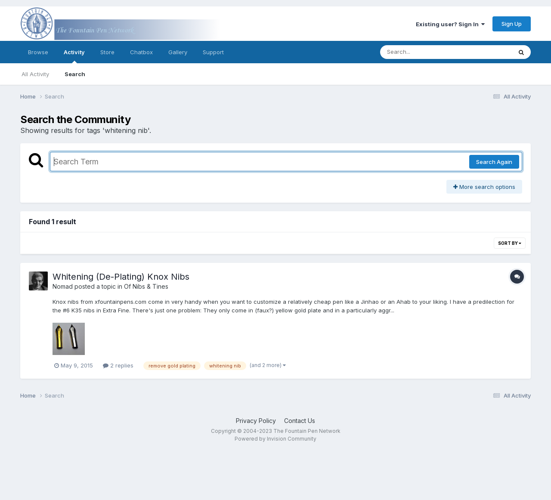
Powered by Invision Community (275, 438)
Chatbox (141, 52)
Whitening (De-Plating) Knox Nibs (121, 277)
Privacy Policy (256, 420)
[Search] (422, 52)
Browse (38, 52)
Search (75, 74)
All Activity (35, 74)
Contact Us (299, 420)
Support (213, 52)
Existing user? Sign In (450, 24)
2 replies (118, 365)
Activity (74, 56)
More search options (484, 186)
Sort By (509, 243)
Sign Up (511, 23)
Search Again (494, 161)
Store (107, 52)
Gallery (177, 52)
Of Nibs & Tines (146, 286)
